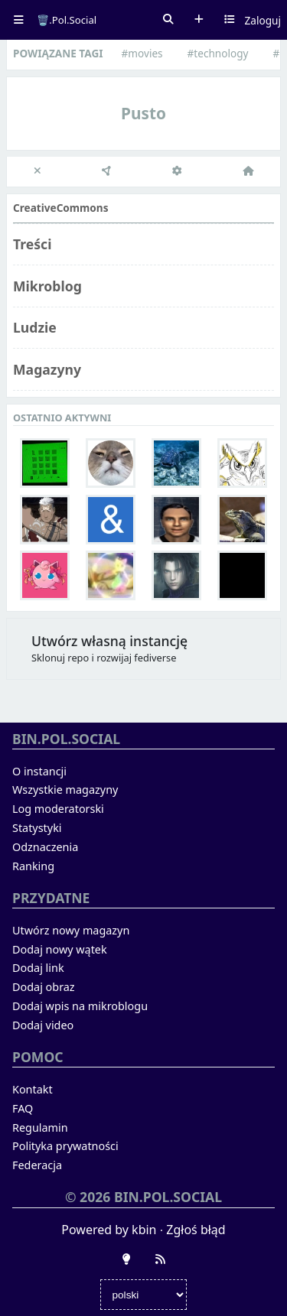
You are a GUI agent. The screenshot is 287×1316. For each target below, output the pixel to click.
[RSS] (160, 1259)
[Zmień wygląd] (126, 1259)
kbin (144, 1229)
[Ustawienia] (177, 172)
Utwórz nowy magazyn (70, 930)
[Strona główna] (247, 172)
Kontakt (32, 1089)
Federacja (37, 1165)
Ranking (33, 866)
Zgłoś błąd (195, 1229)
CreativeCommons (61, 207)
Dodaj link (38, 967)
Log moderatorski (58, 808)
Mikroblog (47, 286)
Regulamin (40, 1127)
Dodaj (199, 20)
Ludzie (35, 327)
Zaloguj (263, 20)
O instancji (39, 771)
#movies (142, 53)
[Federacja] (107, 172)
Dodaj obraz (43, 987)
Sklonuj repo (60, 657)
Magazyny (47, 369)
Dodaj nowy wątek (59, 949)
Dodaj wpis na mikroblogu (80, 1006)
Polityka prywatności (65, 1146)
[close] (38, 172)
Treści (32, 244)
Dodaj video (42, 1025)
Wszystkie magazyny (65, 789)
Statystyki (37, 827)
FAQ (22, 1108)
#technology (218, 53)
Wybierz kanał (229, 20)
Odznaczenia (45, 847)
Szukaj (168, 20)
